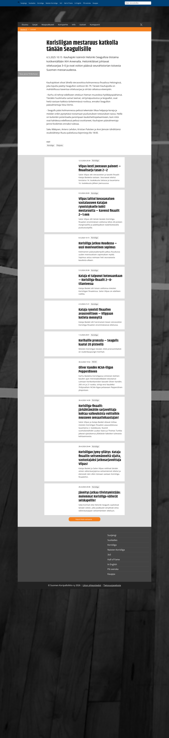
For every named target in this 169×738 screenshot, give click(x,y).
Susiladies (32, 3)
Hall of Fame (68, 3)
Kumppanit (95, 24)
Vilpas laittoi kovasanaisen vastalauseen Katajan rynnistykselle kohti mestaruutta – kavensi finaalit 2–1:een (99, 206)
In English (78, 3)
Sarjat (34, 24)
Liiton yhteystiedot (92, 585)
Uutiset (82, 24)
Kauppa (95, 3)
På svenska (87, 3)
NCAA (94, 362)
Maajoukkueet (48, 24)
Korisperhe (63, 24)
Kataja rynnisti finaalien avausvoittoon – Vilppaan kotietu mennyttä (96, 313)
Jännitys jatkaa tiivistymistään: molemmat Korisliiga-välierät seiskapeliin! (100, 496)
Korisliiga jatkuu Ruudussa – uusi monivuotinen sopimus (98, 245)
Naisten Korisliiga (52, 3)
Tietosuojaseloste (112, 585)
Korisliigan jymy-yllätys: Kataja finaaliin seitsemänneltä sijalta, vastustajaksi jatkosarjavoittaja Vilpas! (100, 458)
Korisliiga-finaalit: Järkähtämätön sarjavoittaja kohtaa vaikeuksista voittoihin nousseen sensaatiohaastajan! (99, 412)
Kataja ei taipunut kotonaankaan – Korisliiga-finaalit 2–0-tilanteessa (100, 280)
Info (73, 24)
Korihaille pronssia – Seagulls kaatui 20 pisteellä (98, 342)
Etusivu (25, 24)
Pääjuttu (60, 145)
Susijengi (24, 3)
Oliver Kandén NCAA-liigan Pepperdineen (96, 369)
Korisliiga (40, 3)
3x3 (61, 3)
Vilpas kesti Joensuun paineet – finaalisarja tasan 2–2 (100, 168)
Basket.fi (23, 29)
